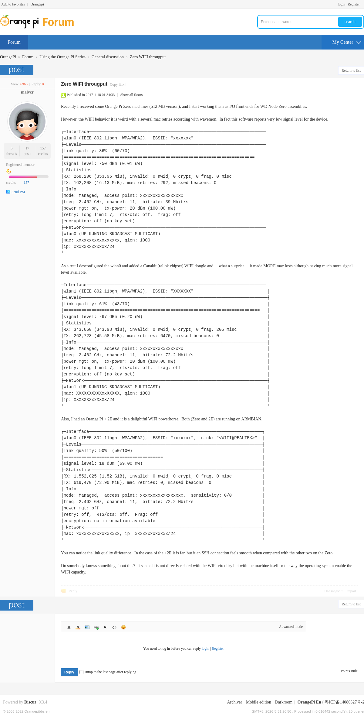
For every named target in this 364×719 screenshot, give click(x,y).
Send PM (18, 192)
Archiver (234, 702)
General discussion (108, 57)
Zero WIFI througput (148, 57)
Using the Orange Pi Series (62, 57)
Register (354, 4)
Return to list (351, 70)
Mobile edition (258, 702)
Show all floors (131, 95)
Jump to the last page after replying (107, 672)
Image (87, 627)
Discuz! (31, 702)
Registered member (20, 165)
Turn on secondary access (362, 4)
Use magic (332, 591)
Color (78, 627)
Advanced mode (291, 627)
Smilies (123, 627)
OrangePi (8, 57)
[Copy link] (117, 84)
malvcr (27, 92)
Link (96, 627)
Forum (14, 42)
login (341, 4)
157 (43, 148)
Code (114, 627)
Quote (105, 627)
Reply (73, 591)
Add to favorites (13, 4)
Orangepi (37, 4)
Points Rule (349, 671)
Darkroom (284, 702)
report (351, 591)
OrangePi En (309, 702)
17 (27, 148)
